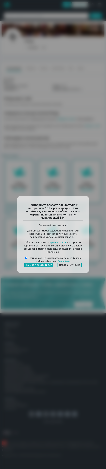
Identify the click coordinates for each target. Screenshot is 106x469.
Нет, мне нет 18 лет (69, 265)
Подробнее (64, 261)
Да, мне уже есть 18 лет (39, 265)
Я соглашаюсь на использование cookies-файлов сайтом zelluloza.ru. (53, 260)
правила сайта (58, 242)
